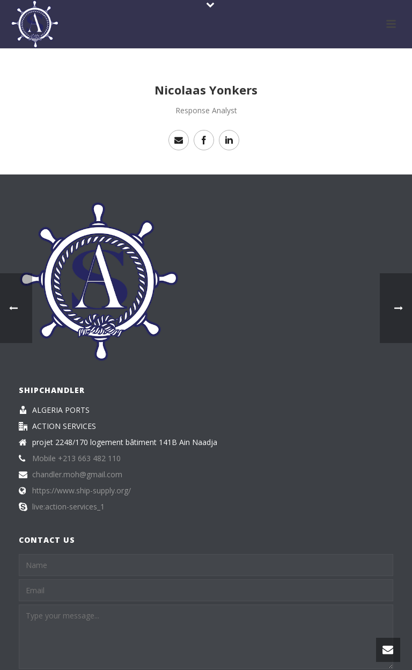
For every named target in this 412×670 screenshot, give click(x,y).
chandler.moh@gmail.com (77, 474)
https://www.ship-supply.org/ (81, 491)
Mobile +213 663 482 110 (76, 458)
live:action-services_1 (68, 507)
